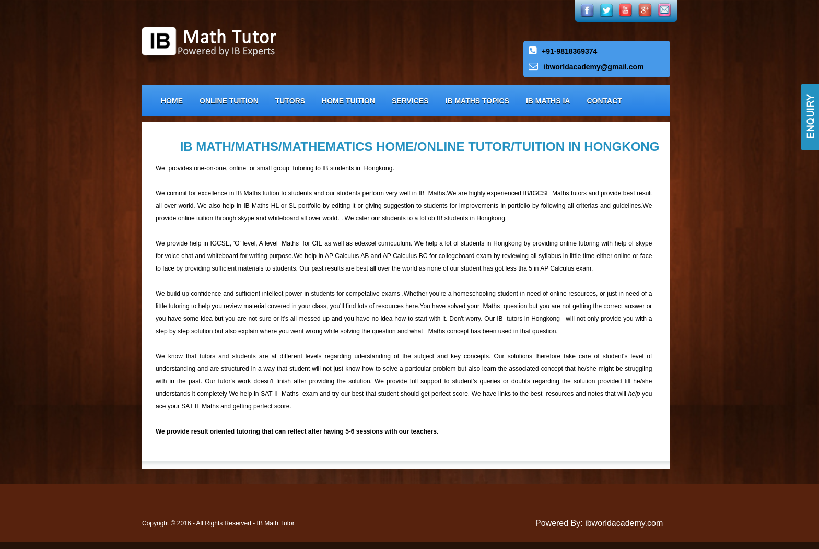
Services (410, 101)
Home (172, 101)
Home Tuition (348, 101)
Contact (604, 101)
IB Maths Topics (477, 101)
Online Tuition (229, 101)
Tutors (290, 101)
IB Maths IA (548, 101)
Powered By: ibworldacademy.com (599, 523)
